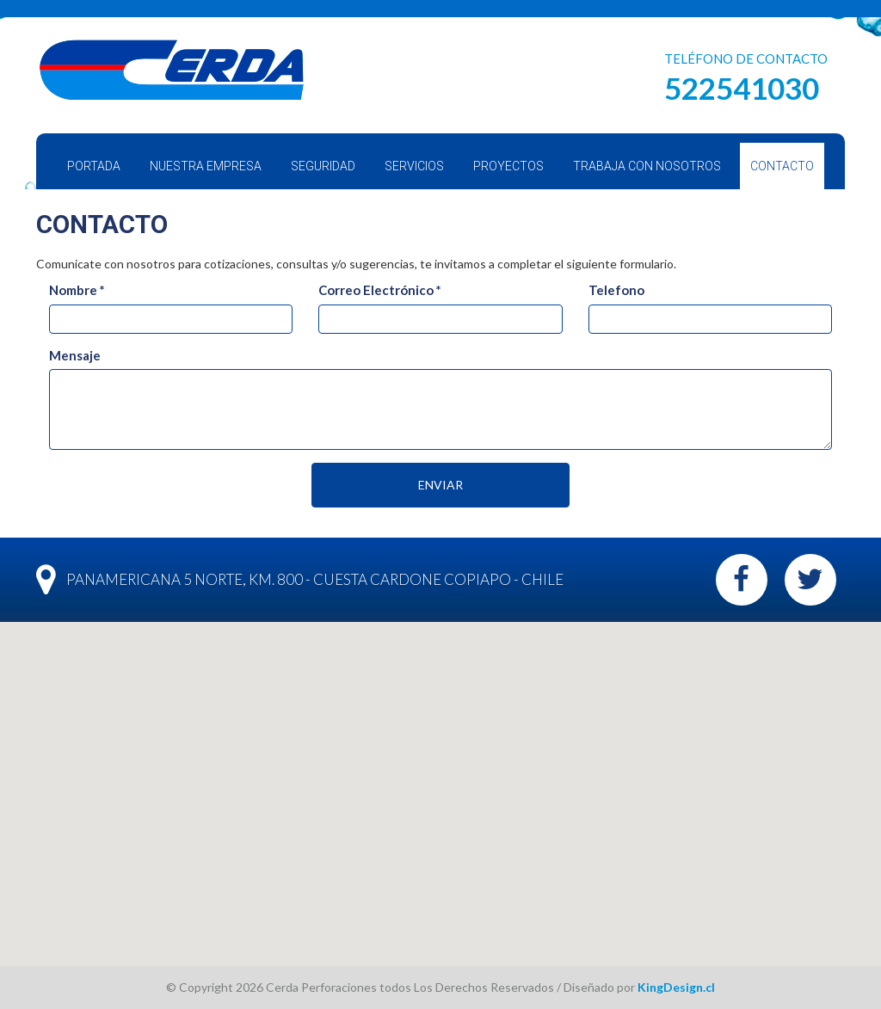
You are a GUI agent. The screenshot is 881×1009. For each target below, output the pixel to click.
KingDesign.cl (676, 987)
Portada (93, 166)
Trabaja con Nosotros (647, 166)
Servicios (414, 166)
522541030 (741, 88)
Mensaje (75, 355)
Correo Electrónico (379, 290)
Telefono (616, 290)
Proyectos (508, 166)
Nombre (77, 290)
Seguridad (323, 166)
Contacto (782, 166)
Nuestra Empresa (206, 166)
